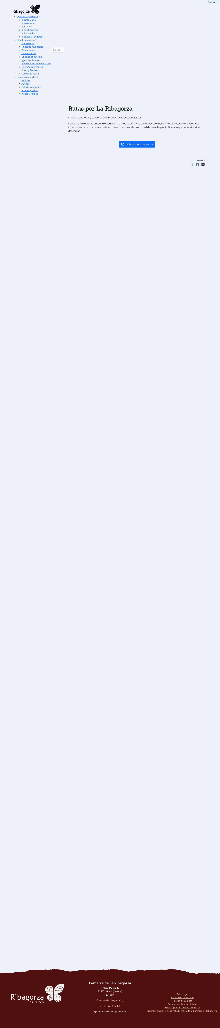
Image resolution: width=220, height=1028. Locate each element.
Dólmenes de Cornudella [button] (41, 658)
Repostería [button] (33, 858)
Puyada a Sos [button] (39, 476)
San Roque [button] (38, 424)
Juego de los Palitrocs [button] (39, 812)
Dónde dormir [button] (28, 53)
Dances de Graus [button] (37, 795)
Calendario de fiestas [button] (39, 791)
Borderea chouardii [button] (38, 263)
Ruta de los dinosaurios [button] (36, 903)
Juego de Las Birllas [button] (39, 816)
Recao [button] (31, 879)
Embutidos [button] (33, 840)
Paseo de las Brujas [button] (33, 900)
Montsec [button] (32, 137)
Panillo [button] (36, 431)
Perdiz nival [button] (34, 249)
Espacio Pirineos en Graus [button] (42, 235)
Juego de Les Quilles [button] (39, 819)
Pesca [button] (31, 347)
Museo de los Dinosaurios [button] (41, 714)
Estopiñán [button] (33, 508)
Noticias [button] (25, 80)
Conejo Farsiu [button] (35, 872)
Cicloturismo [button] (35, 403)
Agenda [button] (25, 83)
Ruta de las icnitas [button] (38, 672)
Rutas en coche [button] (31, 928)
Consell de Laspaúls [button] (39, 809)
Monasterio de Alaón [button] (39, 543)
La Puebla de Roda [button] (38, 172)
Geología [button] (28, 277)
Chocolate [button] (33, 851)
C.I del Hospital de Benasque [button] (43, 732)
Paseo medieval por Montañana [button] (40, 921)
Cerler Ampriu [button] (40, 483)
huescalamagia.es (131, 117)
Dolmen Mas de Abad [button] (39, 662)
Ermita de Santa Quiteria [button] (41, 574)
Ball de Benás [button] (35, 802)
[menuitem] (36, 26)
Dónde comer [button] (28, 50)
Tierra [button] (26, 375)
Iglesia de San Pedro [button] (39, 553)
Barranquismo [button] (35, 350)
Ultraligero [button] (34, 333)
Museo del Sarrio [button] (37, 693)
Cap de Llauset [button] (40, 462)
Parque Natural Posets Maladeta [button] (40, 179)
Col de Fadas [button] (39, 455)
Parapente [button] (33, 329)
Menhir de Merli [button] (36, 651)
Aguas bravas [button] (35, 343)
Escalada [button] (32, 385)
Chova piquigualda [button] (38, 259)
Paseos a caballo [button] (36, 396)
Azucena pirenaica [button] (38, 273)
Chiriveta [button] (33, 504)
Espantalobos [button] (35, 270)
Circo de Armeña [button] (37, 305)
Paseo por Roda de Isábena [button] (37, 893)
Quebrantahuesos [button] (37, 242)
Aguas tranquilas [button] (37, 340)
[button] (39, 16)
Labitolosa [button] (33, 665)
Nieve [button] (26, 354)
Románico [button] (28, 532)
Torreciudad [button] (38, 427)
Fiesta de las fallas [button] (38, 826)
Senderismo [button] (34, 382)
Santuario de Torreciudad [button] (42, 634)
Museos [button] (27, 683)
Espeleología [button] (34, 399)
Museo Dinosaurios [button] (38, 679)
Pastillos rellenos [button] (37, 886)
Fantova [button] (32, 511)
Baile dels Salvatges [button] (39, 805)
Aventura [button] (27, 23)
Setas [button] (31, 847)
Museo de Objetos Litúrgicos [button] (43, 718)
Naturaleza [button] (28, 19)
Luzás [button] (31, 518)
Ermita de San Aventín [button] (40, 585)
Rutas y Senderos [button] (31, 36)
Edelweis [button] (32, 266)
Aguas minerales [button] (37, 861)
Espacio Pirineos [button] (37, 711)
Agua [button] (26, 336)
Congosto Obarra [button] (37, 284)
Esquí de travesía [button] (37, 364)
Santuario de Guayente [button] (40, 641)
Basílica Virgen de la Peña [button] (42, 637)
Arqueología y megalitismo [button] (37, 644)
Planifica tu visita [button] (26, 40)
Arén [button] (30, 497)
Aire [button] (25, 326)
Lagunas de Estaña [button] (38, 158)
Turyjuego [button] (28, 914)
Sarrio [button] (31, 252)
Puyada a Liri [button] (39, 473)
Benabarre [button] (33, 501)
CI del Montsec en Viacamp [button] (43, 228)
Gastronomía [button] (29, 29)
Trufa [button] (31, 837)
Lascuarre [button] (33, 515)
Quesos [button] (31, 844)
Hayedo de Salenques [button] (39, 165)
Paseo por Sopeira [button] (33, 896)
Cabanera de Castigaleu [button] (45, 434)
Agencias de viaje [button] (30, 60)
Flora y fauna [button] (30, 238)
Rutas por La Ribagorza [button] (36, 931)
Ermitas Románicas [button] (38, 175)
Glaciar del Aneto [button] (37, 301)
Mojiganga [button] (33, 798)
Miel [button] (30, 854)
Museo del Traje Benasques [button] (42, 784)
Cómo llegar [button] (27, 43)
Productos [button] (28, 833)
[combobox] (62, 49)
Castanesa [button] (37, 466)
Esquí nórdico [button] (35, 361)
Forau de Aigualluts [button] (38, 294)
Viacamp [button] (32, 529)
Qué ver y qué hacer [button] (27, 16)
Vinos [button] (31, 865)
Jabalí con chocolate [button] (39, 875)
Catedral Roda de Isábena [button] (41, 630)
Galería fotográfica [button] (31, 87)
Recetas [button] (27, 868)
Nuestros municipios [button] (32, 46)
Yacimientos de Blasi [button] (39, 676)
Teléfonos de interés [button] (32, 66)
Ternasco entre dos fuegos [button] (42, 882)
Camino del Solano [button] (38, 168)
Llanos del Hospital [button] (38, 140)
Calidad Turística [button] (30, 73)
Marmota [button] (32, 256)
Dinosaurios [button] (29, 669)
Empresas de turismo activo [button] (36, 63)
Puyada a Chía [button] (40, 469)
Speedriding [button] (34, 371)
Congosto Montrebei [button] (38, 287)
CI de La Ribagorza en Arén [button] (43, 231)
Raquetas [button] (32, 368)
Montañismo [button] (34, 378)
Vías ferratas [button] (35, 389)
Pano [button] (30, 522)
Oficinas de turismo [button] (31, 56)
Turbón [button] (32, 144)
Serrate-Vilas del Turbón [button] (45, 438)
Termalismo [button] (29, 319)
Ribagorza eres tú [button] (26, 77)
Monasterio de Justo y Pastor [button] (43, 550)
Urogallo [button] (32, 245)
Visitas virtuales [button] (29, 93)
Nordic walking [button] (36, 487)
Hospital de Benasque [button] (44, 480)
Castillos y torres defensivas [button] (38, 494)
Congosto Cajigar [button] (37, 291)
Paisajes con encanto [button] (34, 133)
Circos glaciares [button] (36, 298)
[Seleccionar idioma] (213, 2)
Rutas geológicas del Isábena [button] (43, 315)
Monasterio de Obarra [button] (39, 546)
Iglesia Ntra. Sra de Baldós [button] (42, 616)
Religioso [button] (28, 620)
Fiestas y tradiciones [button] (34, 788)
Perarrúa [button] (32, 525)
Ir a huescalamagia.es (137, 144)
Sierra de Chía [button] (35, 147)
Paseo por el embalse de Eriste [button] (39, 917)
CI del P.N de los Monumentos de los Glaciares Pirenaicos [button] (43, 221)
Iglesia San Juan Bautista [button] (41, 557)
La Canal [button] (37, 420)
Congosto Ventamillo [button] (39, 280)
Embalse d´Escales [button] (38, 161)
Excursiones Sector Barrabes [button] (43, 193)
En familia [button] (28, 33)
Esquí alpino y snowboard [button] (42, 357)
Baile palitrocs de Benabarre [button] (43, 823)
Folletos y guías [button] (29, 90)
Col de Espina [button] (39, 459)
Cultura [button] (26, 26)
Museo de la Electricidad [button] (41, 721)
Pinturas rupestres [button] (38, 648)
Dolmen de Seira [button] (37, 655)
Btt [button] (29, 392)
